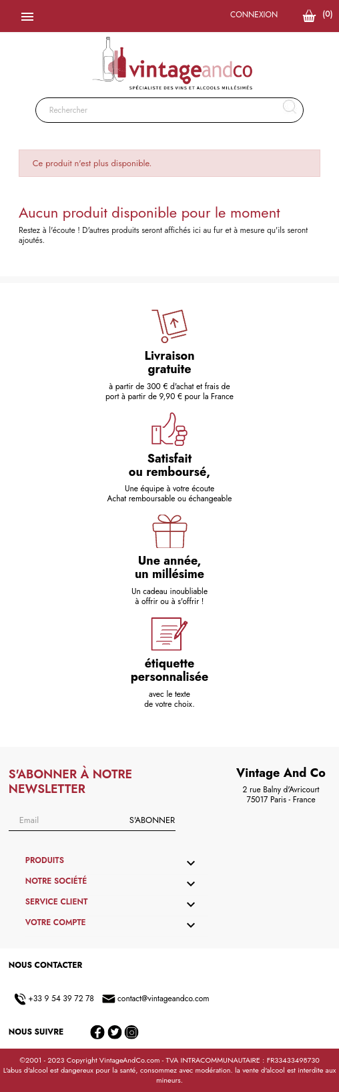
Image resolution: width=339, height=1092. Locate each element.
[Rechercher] (169, 110)
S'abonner (152, 820)
